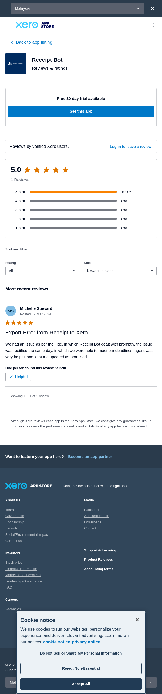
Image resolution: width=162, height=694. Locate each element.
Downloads (92, 522)
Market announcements (23, 575)
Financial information (21, 569)
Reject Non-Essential (81, 668)
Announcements (96, 516)
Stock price (13, 562)
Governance (14, 516)
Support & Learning (100, 550)
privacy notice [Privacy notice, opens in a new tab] (86, 642)
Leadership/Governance (23, 581)
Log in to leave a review (130, 146)
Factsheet (91, 510)
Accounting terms (99, 569)
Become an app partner (90, 456)
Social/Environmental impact (27, 535)
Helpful (18, 377)
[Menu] (9, 25)
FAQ (8, 587)
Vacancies (13, 609)
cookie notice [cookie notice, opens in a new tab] (56, 642)
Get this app (81, 111)
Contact (90, 528)
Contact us (13, 541)
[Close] (152, 8)
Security (11, 528)
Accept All (81, 684)
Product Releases (98, 560)
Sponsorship (14, 522)
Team (9, 510)
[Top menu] (153, 25)
